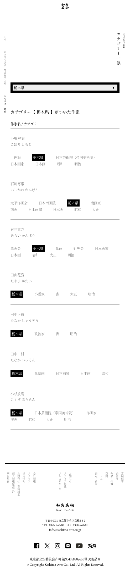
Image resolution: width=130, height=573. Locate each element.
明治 (77, 163)
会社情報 (34, 477)
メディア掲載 (65, 480)
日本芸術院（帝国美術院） (76, 157)
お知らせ (70, 477)
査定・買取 (96, 478)
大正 (95, 209)
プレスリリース (60, 481)
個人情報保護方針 (13, 482)
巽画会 (16, 248)
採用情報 (24, 477)
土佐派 (16, 157)
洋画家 (91, 412)
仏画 (59, 248)
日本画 (40, 163)
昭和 (59, 163)
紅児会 (79, 248)
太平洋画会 (19, 202)
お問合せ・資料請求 (18, 484)
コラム (101, 476)
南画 (14, 209)
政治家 (39, 333)
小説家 (39, 293)
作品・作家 (112, 478)
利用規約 (8, 477)
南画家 (96, 202)
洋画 (14, 419)
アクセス (29, 477)
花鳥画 (39, 373)
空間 (106, 474)
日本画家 (17, 163)
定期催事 (122, 477)
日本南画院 (47, 202)
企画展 (117, 476)
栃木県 (38, 157)
